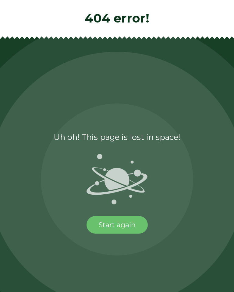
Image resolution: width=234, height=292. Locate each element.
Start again (117, 225)
